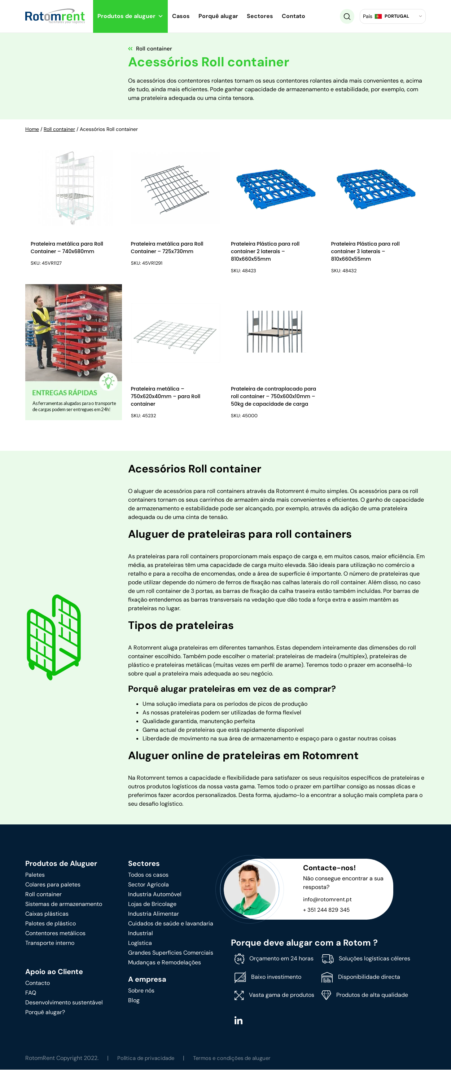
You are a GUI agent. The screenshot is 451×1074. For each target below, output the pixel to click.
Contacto (37, 987)
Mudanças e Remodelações (164, 966)
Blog (134, 1004)
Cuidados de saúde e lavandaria (170, 927)
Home (32, 129)
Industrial (140, 937)
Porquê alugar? (45, 1016)
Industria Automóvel (154, 898)
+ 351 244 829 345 (327, 913)
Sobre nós (141, 994)
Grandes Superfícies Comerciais (170, 956)
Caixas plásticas (47, 917)
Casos (181, 16)
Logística (140, 947)
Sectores (260, 16)
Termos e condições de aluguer (238, 1062)
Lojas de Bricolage (152, 908)
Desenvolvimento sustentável (64, 1006)
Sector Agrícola (148, 888)
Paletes (35, 878)
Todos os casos (148, 878)
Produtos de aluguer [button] (130, 16)
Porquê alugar (218, 16)
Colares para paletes (52, 888)
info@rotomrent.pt (327, 903)
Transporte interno (49, 947)
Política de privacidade (147, 1062)
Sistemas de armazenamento (63, 908)
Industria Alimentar (153, 917)
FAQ (30, 996)
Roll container (59, 129)
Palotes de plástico (50, 927)
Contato (293, 16)
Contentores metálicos (55, 937)
